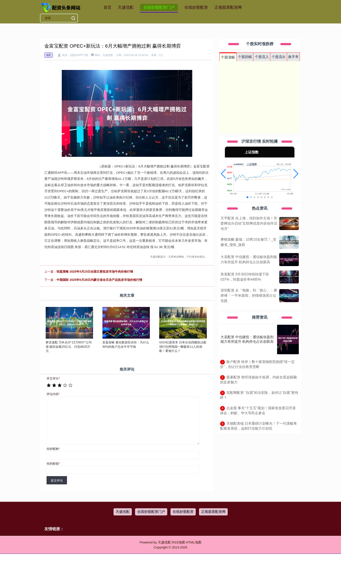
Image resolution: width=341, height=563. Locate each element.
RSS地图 (178, 542)
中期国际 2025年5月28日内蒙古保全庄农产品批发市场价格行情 (99, 280)
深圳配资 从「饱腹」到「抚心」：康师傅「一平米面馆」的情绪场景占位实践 (249, 295)
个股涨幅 (228, 57)
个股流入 (262, 57)
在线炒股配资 (196, 7)
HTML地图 (193, 542)
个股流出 (279, 57)
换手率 (293, 57)
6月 (49, 55)
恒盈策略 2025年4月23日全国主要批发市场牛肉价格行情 (95, 271)
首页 (107, 7)
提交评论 (57, 480)
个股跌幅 (245, 57)
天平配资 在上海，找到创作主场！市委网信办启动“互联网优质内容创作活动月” (249, 223)
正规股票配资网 (228, 7)
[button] (223, 174)
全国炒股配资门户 (159, 7)
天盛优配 (126, 7)
